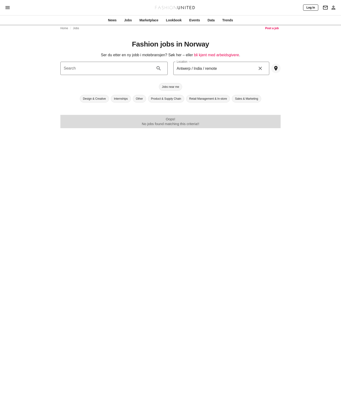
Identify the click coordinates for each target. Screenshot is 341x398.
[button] (170, 87)
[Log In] (310, 8)
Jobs (76, 28)
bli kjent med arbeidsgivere (216, 55)
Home (64, 28)
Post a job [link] (272, 28)
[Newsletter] (325, 7)
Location (182, 61)
